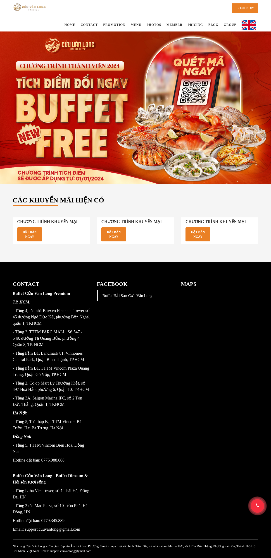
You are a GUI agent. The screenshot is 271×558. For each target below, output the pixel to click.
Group (230, 24)
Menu (136, 24)
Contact (89, 24)
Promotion (114, 24)
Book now (245, 8)
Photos (154, 24)
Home (69, 24)
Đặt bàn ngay (29, 234)
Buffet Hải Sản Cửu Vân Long (127, 295)
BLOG (213, 24)
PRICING (195, 24)
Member (174, 24)
